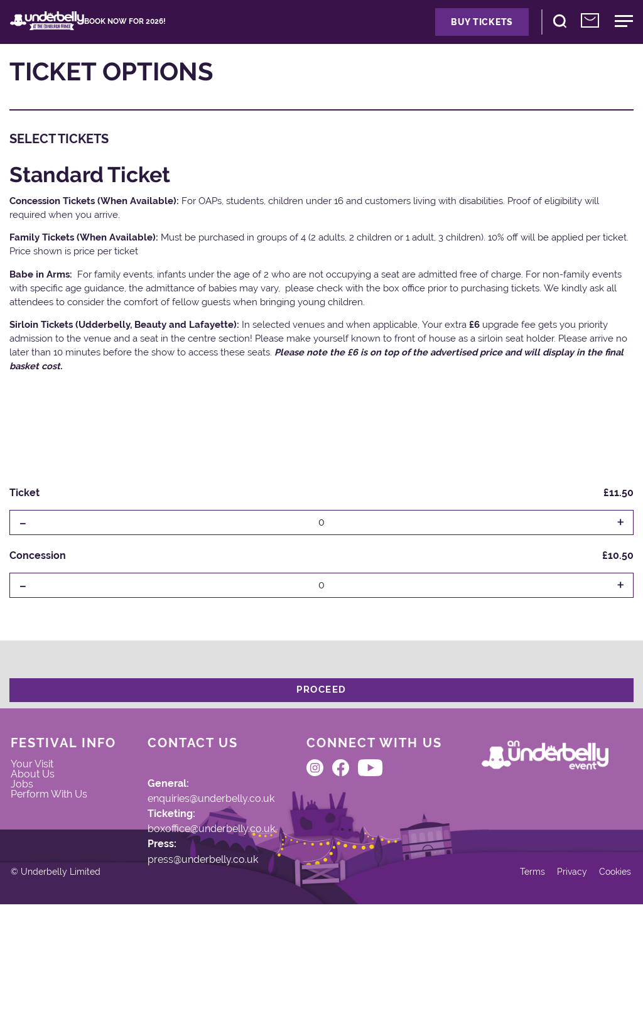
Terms (509, 988)
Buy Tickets (440, 29)
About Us (44, 820)
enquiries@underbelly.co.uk (197, 827)
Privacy (554, 988)
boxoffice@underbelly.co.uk (197, 865)
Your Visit (44, 805)
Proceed (321, 705)
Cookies (602, 988)
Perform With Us (55, 858)
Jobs (33, 836)
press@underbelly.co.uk (188, 903)
